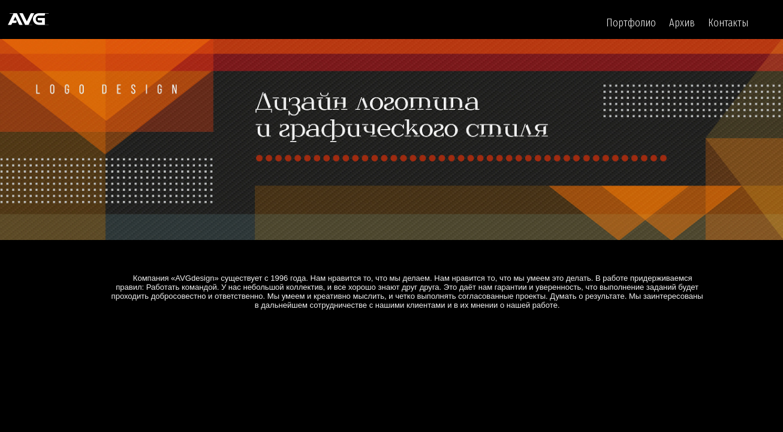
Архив (682, 22)
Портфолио (631, 22)
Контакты (728, 22)
